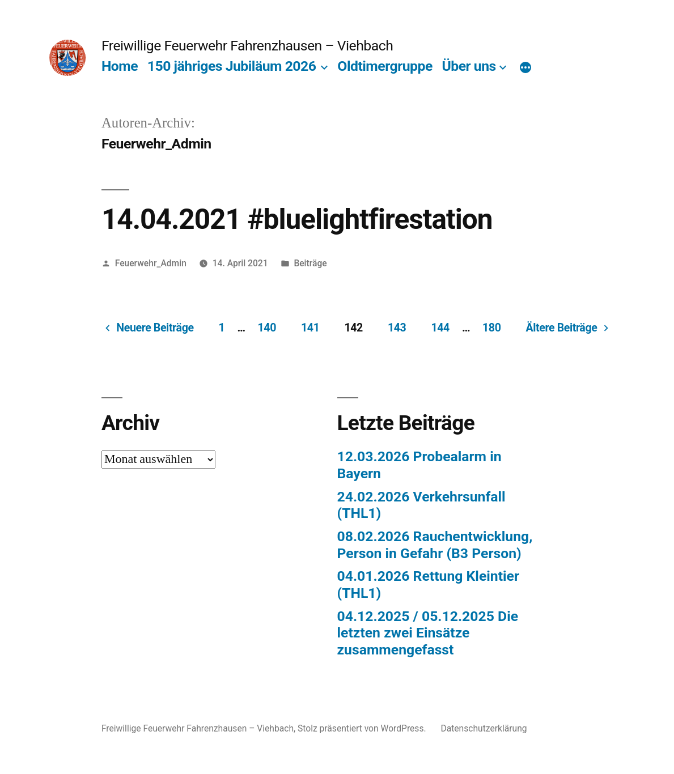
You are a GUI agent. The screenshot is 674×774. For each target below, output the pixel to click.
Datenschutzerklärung (483, 728)
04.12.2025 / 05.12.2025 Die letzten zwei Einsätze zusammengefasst (428, 633)
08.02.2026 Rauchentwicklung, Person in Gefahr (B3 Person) (435, 545)
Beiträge (310, 263)
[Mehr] (525, 68)
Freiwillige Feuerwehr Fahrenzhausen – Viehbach (247, 45)
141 (310, 327)
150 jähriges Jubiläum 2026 (231, 66)
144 (440, 327)
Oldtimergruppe (384, 66)
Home (119, 66)
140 (267, 327)
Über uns (468, 66)
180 (491, 327)
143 (397, 327)
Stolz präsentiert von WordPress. (363, 728)
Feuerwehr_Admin (150, 263)
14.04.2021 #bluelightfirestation (297, 219)
